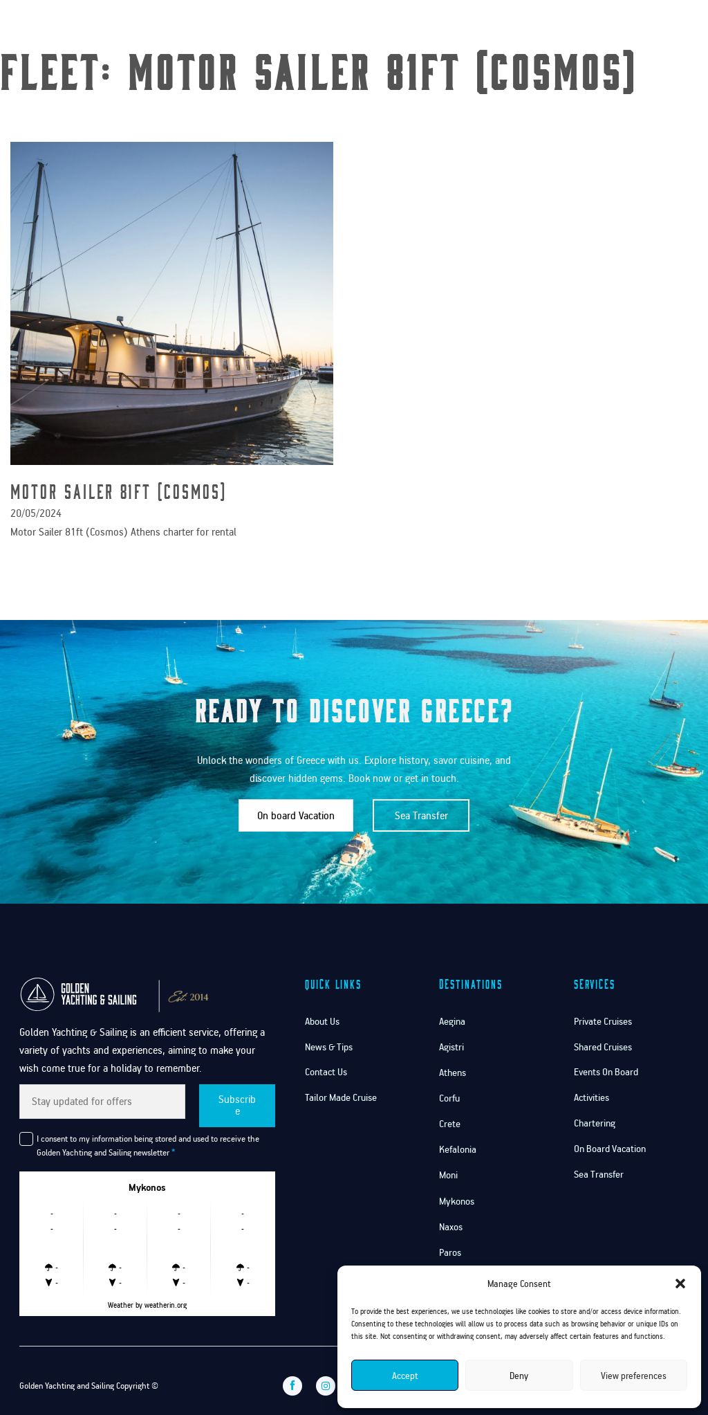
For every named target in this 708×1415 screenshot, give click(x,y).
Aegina (452, 1021)
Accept (405, 1375)
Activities (591, 1097)
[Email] (102, 1101)
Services (505, 26)
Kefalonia (457, 1149)
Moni (448, 1175)
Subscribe (237, 1105)
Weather (120, 1305)
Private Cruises (603, 1021)
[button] (680, 1283)
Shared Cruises (603, 1047)
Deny (519, 1375)
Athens (452, 1072)
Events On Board (606, 1072)
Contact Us (580, 26)
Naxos (451, 1227)
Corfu (449, 1098)
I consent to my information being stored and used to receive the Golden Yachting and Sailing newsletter (148, 1145)
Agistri (451, 1047)
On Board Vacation (610, 1148)
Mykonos (456, 1201)
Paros (450, 1252)
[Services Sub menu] (532, 26)
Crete (449, 1123)
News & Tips (329, 1047)
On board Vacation (296, 815)
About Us (322, 1021)
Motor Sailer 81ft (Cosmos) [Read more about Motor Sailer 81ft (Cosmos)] (118, 491)
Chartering (594, 1123)
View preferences (634, 1375)
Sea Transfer (421, 815)
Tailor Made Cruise (341, 1097)
